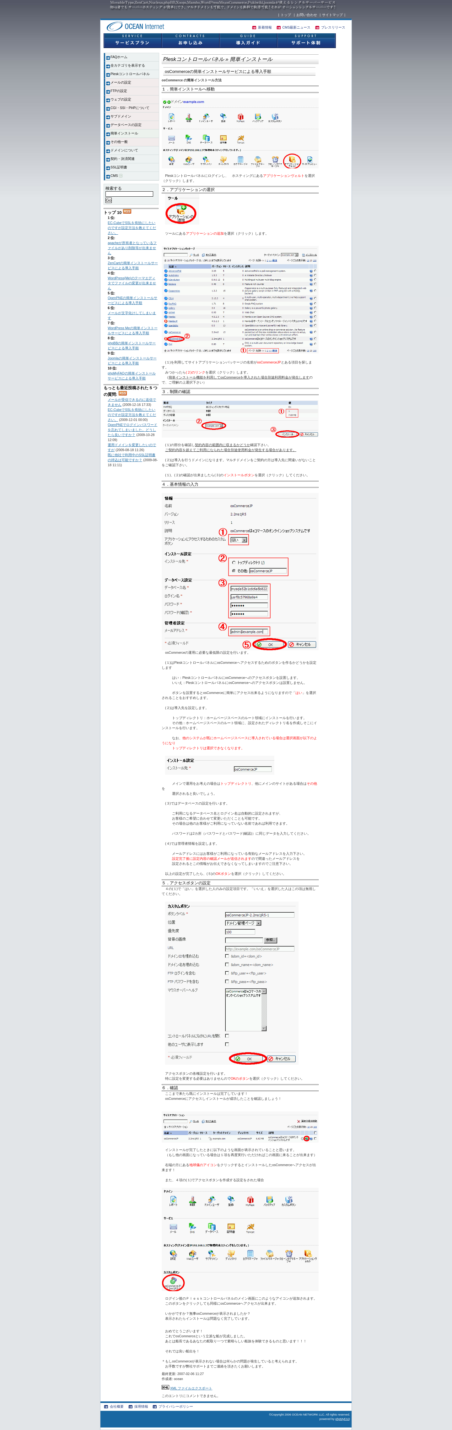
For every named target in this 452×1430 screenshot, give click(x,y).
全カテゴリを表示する (127, 65)
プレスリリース (333, 27)
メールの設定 (120, 82)
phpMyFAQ (342, 1419)
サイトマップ (332, 15)
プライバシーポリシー (176, 1406)
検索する (113, 188)
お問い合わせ (306, 15)
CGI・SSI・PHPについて (129, 108)
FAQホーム (118, 57)
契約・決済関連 (122, 159)
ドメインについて (124, 150)
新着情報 (265, 27)
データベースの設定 (126, 125)
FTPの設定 (118, 91)
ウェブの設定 (120, 99)
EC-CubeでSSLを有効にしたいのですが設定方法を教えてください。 (132, 228)
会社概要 (117, 1406)
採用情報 (141, 1406)
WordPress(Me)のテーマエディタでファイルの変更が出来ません (132, 283)
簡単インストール (124, 133)
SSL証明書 (118, 167)
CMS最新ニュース (296, 27)
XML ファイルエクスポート (191, 1388)
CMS (116, 176)
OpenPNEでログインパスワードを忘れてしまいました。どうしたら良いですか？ (132, 430)
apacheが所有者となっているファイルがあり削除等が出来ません (132, 248)
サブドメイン (120, 116)
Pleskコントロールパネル (130, 74)
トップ (286, 15)
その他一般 (119, 142)
